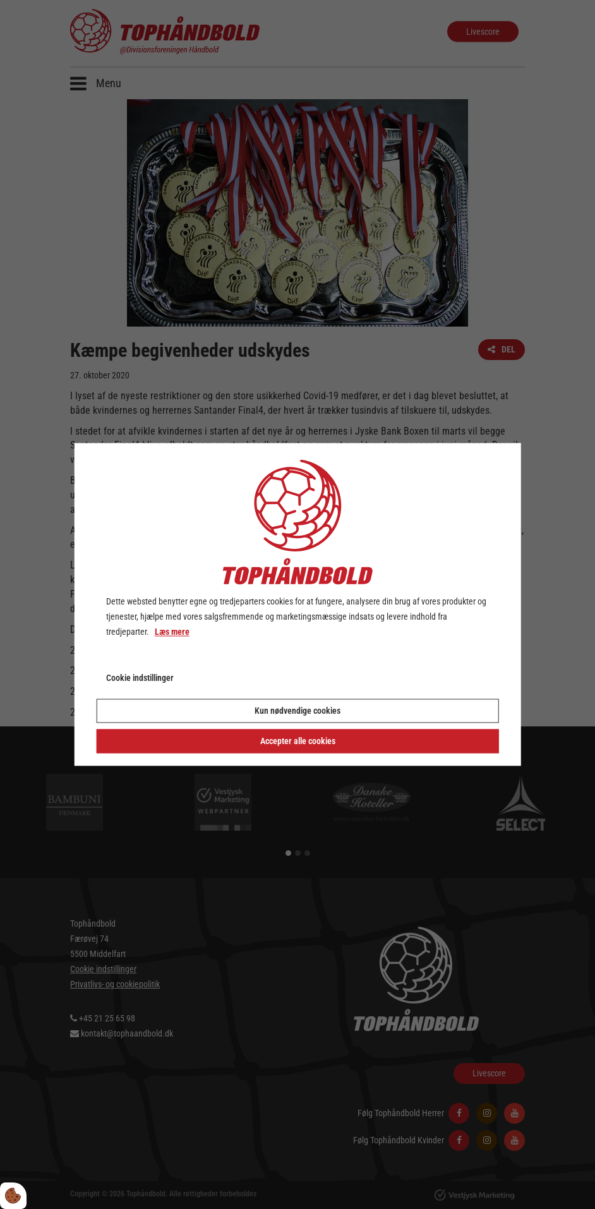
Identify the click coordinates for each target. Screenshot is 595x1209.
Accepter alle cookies (297, 742)
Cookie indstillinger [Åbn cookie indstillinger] (140, 678)
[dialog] (298, 604)
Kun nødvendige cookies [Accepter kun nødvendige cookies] (297, 711)
